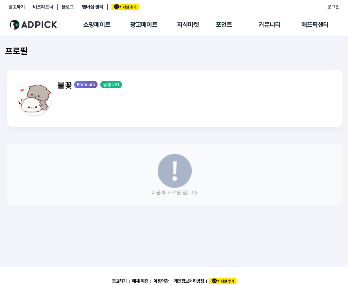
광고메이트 (143, 25)
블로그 (68, 7)
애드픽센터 (315, 25)
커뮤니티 (269, 25)
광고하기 (16, 7)
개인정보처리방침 (189, 281)
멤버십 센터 (92, 7)
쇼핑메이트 (96, 25)
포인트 (224, 25)
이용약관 (161, 281)
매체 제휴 (140, 281)
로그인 (333, 6)
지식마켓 (188, 25)
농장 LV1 (111, 84)
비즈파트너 (43, 7)
